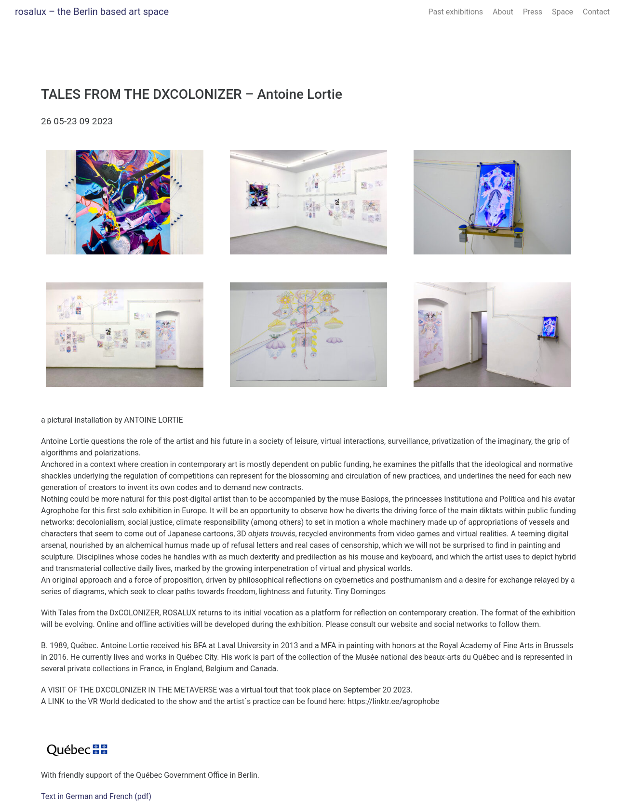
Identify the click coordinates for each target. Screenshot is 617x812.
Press (532, 11)
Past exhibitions (456, 11)
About (503, 11)
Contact (596, 11)
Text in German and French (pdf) (96, 796)
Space (562, 11)
